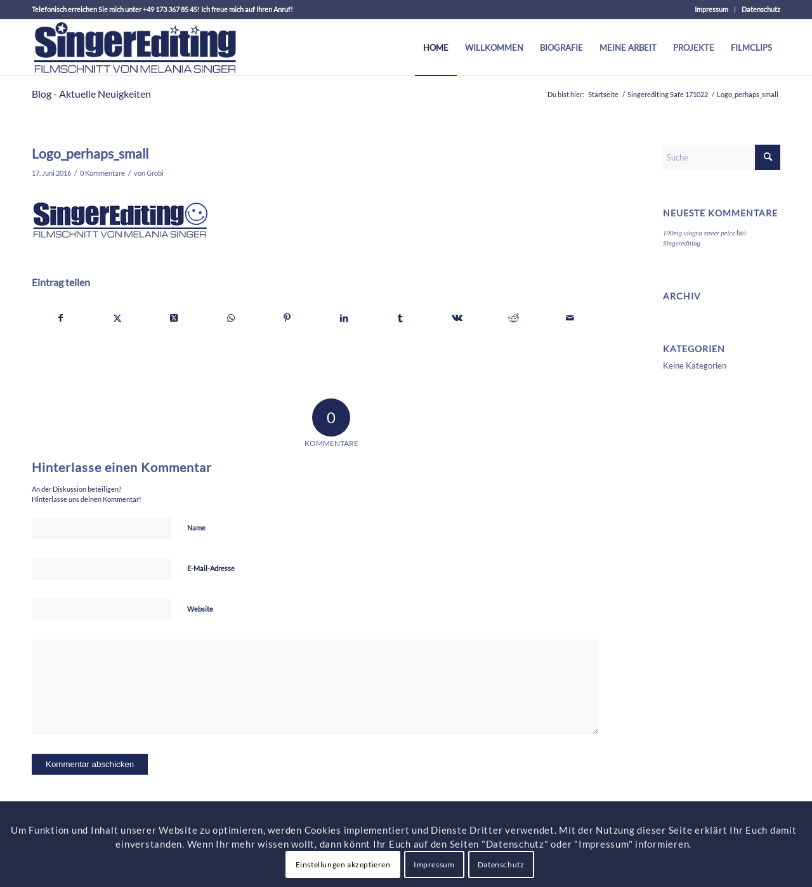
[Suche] (721, 157)
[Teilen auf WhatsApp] (231, 317)
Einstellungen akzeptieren (343, 864)
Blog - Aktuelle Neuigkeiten (91, 94)
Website (200, 609)
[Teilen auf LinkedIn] (344, 317)
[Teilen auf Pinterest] (287, 317)
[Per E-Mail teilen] (570, 317)
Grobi (155, 173)
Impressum (711, 9)
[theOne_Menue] (135, 48)
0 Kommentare (102, 173)
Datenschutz (761, 9)
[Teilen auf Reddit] (514, 317)
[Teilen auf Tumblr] (400, 317)
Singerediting (681, 243)
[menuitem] (711, 9)
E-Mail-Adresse (211, 568)
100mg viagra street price (699, 233)
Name (196, 527)
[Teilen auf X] (117, 317)
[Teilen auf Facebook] (60, 317)
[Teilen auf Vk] (457, 317)
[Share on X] (174, 317)
